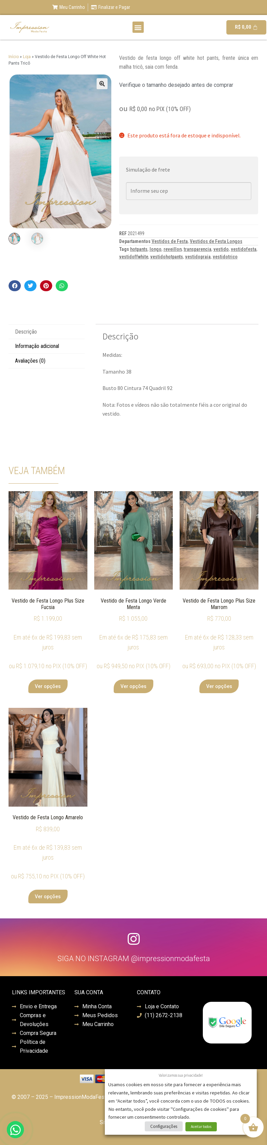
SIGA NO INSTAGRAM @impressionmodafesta (133, 958)
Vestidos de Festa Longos (216, 241)
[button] (138, 27)
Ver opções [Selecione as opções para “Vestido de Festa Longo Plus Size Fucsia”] (48, 686)
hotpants (138, 249)
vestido (221, 249)
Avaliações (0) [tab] (30, 361)
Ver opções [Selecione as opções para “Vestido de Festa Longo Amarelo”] (48, 896)
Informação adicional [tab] (37, 346)
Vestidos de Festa (170, 241)
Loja (27, 56)
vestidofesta (243, 249)
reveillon (173, 249)
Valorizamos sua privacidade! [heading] (181, 1075)
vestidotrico (225, 256)
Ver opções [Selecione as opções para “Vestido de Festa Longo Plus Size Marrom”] (219, 686)
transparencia (197, 249)
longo (155, 249)
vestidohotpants (166, 256)
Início (14, 56)
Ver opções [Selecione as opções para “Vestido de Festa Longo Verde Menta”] (133, 686)
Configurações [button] (163, 1126)
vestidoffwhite (133, 256)
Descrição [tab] (26, 331)
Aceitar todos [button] (201, 1126)
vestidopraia (198, 256)
